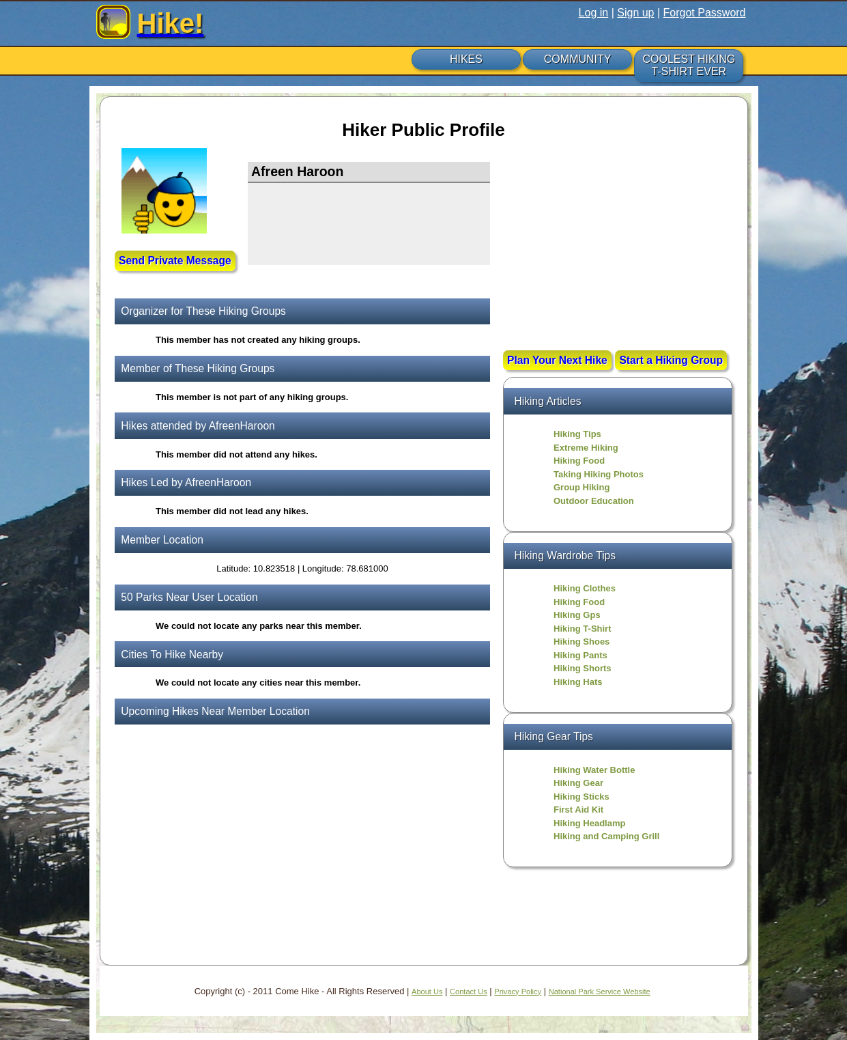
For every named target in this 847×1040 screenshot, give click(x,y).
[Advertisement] (617, 250)
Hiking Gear (578, 783)
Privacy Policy (517, 991)
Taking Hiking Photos (599, 474)
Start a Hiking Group (671, 360)
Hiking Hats (578, 682)
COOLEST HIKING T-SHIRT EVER (688, 65)
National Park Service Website (599, 991)
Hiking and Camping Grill (606, 836)
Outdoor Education (594, 501)
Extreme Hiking (586, 447)
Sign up (635, 12)
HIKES (466, 59)
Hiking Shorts (583, 668)
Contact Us (468, 991)
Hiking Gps (577, 615)
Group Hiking (581, 487)
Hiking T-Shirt (583, 628)
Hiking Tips (577, 434)
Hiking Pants (580, 655)
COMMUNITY (578, 59)
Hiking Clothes (585, 588)
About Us (427, 991)
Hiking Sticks (581, 796)
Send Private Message (175, 260)
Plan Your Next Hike (557, 360)
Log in (594, 12)
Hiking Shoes (581, 641)
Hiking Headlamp (589, 823)
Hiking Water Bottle (594, 770)
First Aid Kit (578, 809)
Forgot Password (704, 12)
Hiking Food (579, 460)
